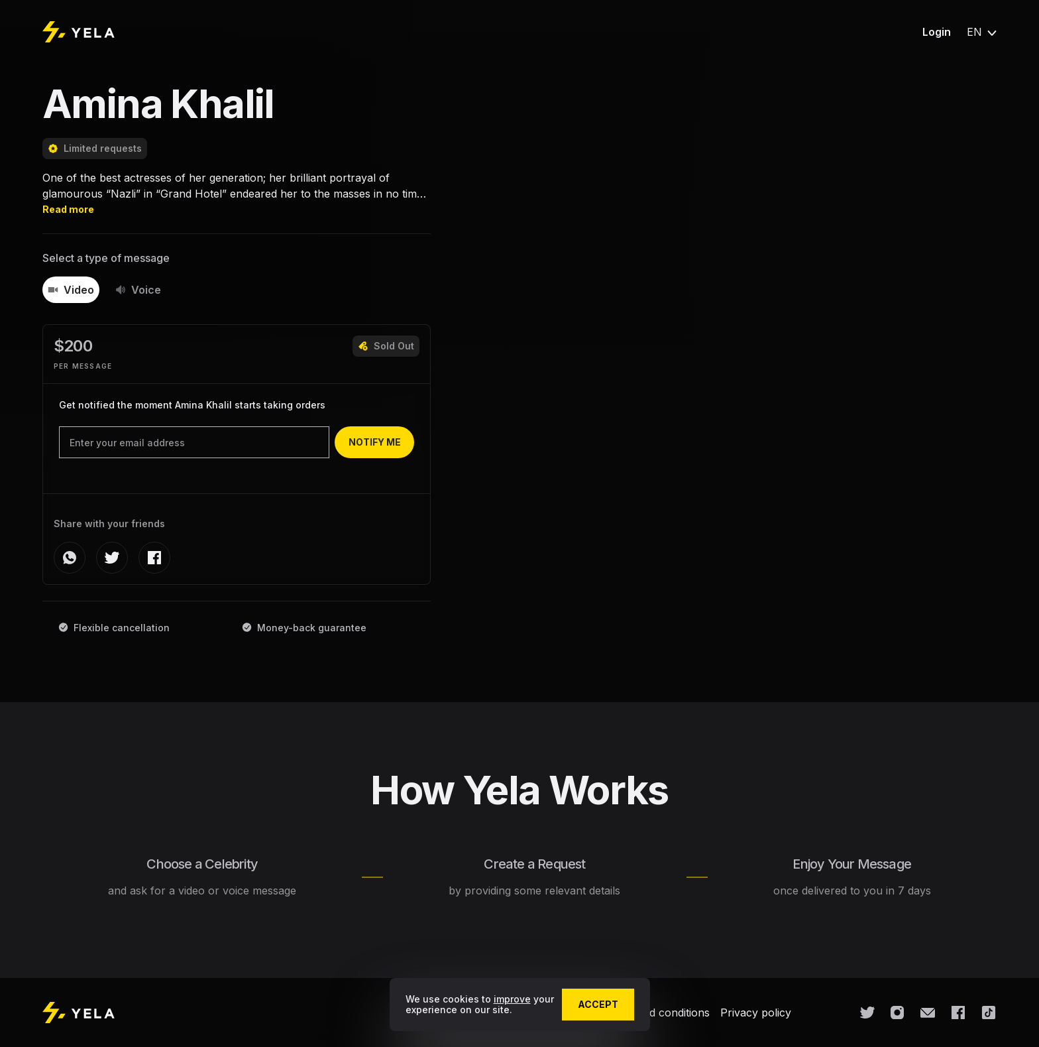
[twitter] (112, 558)
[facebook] (154, 558)
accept (598, 1004)
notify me (375, 442)
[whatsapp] (69, 558)
